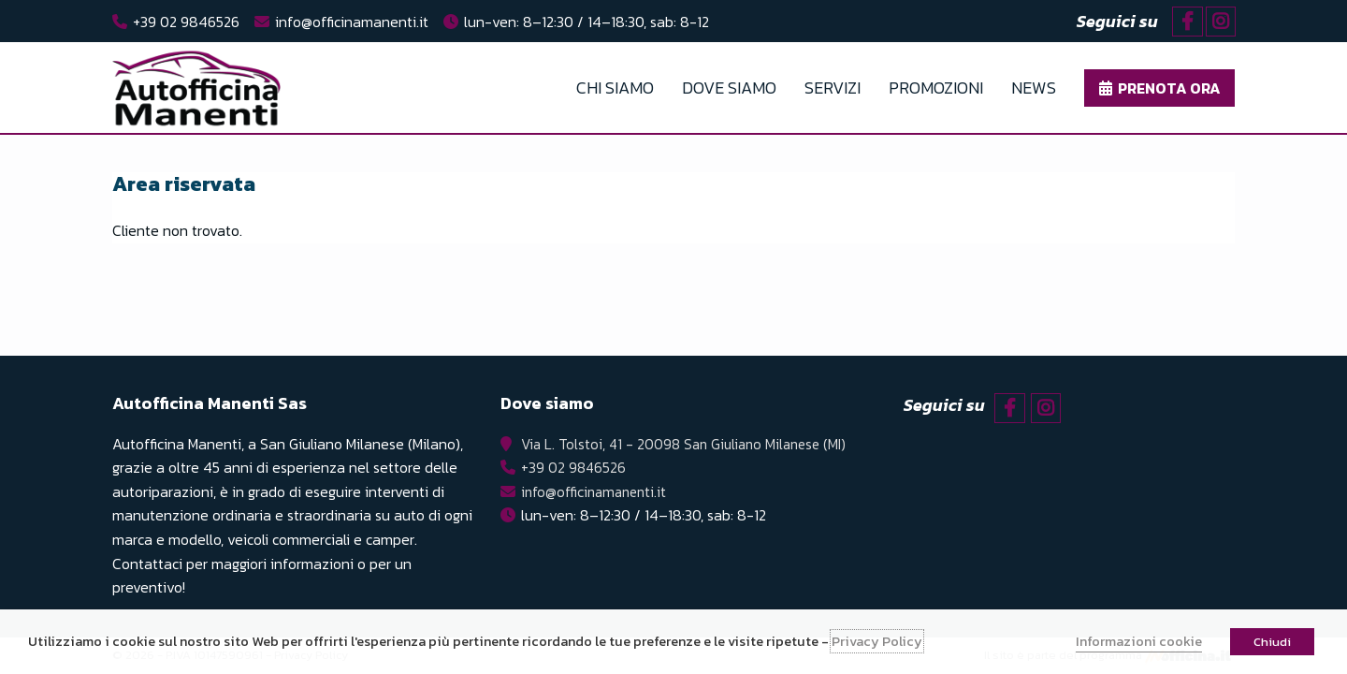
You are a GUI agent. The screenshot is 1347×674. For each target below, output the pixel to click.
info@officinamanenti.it (351, 21)
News (1033, 87)
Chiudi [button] (1272, 642)
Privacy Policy (877, 641)
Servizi (832, 87)
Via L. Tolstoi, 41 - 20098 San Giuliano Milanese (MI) (682, 443)
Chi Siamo (615, 87)
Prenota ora (1169, 88)
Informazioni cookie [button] (1139, 641)
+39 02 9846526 (186, 21)
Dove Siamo (729, 87)
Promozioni (936, 87)
